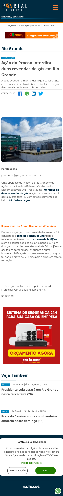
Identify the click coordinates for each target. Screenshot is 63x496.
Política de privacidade (31, 463)
